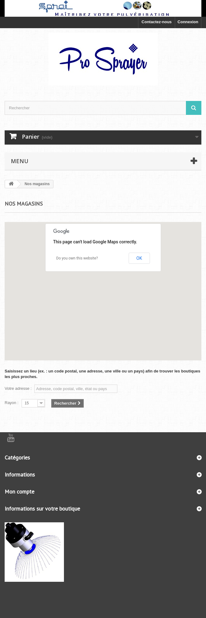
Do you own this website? (77, 258)
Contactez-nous (156, 22)
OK (139, 258)
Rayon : (12, 402)
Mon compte (19, 491)
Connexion (188, 22)
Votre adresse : (18, 388)
